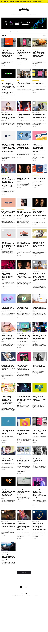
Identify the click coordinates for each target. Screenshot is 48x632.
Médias (18, 31)
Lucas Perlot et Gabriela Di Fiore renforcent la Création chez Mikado (24, 275)
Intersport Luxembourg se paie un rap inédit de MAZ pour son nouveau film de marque (8, 245)
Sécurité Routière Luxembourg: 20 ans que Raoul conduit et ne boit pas (8, 557)
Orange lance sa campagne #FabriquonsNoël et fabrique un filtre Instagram (23, 526)
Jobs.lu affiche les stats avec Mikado (38, 82)
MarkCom (28, 31)
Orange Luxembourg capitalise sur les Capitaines (23, 116)
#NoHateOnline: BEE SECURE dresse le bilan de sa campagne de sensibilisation (8, 117)
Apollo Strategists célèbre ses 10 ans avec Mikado (22, 309)
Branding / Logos (19, 142)
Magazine (32, 31)
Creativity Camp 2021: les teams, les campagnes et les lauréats (39, 337)
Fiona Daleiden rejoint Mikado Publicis (37, 460)
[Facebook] (43, 2)
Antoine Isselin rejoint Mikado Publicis (8, 459)
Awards (40, 31)
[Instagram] (45, 2)
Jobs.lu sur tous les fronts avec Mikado (38, 177)
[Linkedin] (46, 2)
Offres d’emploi (23, 31)
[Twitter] (22, 593)
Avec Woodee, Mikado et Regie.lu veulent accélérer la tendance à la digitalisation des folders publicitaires (8, 214)
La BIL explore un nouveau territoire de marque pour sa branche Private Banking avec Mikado (39, 526)
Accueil (7, 31)
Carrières (18, 174)
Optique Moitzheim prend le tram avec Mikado (7, 432)
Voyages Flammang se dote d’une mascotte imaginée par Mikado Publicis (23, 146)
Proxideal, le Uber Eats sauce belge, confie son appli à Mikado (38, 244)
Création (11, 31)
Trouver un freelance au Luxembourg (25, 1)
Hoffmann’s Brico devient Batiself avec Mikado (39, 309)
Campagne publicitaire (20, 48)
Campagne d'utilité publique (5, 48)
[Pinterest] (25, 593)
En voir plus (24, 572)
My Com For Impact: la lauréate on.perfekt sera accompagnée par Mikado (24, 84)
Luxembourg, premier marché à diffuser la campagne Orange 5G (8, 525)
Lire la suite (3, 65)
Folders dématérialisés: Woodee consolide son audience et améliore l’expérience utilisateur (39, 148)
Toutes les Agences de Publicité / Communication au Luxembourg (9, 1)
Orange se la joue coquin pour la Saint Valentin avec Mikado (8, 309)
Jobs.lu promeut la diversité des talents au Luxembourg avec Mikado (8, 367)
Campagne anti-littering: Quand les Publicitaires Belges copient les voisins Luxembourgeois (38, 53)
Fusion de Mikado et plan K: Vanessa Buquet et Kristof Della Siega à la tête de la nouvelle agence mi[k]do (8, 85)
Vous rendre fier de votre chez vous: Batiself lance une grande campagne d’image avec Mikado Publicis (39, 277)
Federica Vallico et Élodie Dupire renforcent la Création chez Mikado (39, 213)
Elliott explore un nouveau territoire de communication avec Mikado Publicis (8, 337)
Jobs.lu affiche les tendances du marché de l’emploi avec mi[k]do (24, 53)
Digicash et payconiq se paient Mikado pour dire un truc (39, 432)
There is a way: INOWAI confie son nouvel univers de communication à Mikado (7, 276)
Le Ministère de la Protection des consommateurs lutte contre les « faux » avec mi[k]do (8, 53)
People (14, 31)
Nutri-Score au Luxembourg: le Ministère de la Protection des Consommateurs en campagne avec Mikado (7, 401)
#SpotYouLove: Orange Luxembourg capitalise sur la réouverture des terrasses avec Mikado (8, 493)
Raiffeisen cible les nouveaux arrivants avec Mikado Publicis (39, 116)
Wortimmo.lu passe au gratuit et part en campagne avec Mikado (23, 461)
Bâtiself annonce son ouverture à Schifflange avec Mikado (23, 432)
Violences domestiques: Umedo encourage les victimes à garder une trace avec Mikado (24, 214)
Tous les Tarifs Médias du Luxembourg (37, 1)
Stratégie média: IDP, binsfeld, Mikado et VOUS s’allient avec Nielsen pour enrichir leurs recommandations (8, 148)
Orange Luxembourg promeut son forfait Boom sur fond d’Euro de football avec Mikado (24, 399)
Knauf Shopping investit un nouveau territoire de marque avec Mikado (39, 398)
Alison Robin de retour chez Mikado (38, 366)
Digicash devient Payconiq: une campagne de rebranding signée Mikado (23, 368)
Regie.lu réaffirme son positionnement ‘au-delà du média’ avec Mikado (23, 244)
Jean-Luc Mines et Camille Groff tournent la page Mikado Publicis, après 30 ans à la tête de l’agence (39, 493)
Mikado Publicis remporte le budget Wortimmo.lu (23, 491)
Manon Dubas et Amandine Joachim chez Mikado (23, 178)
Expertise (37, 31)
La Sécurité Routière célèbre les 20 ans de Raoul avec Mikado (23, 337)
